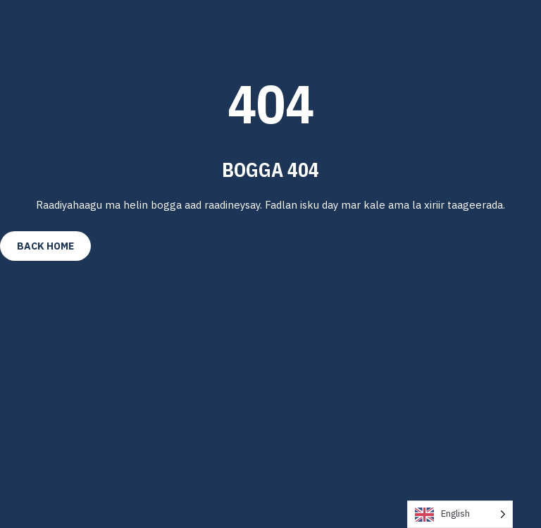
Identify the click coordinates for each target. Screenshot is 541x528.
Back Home (45, 246)
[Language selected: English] (460, 514)
